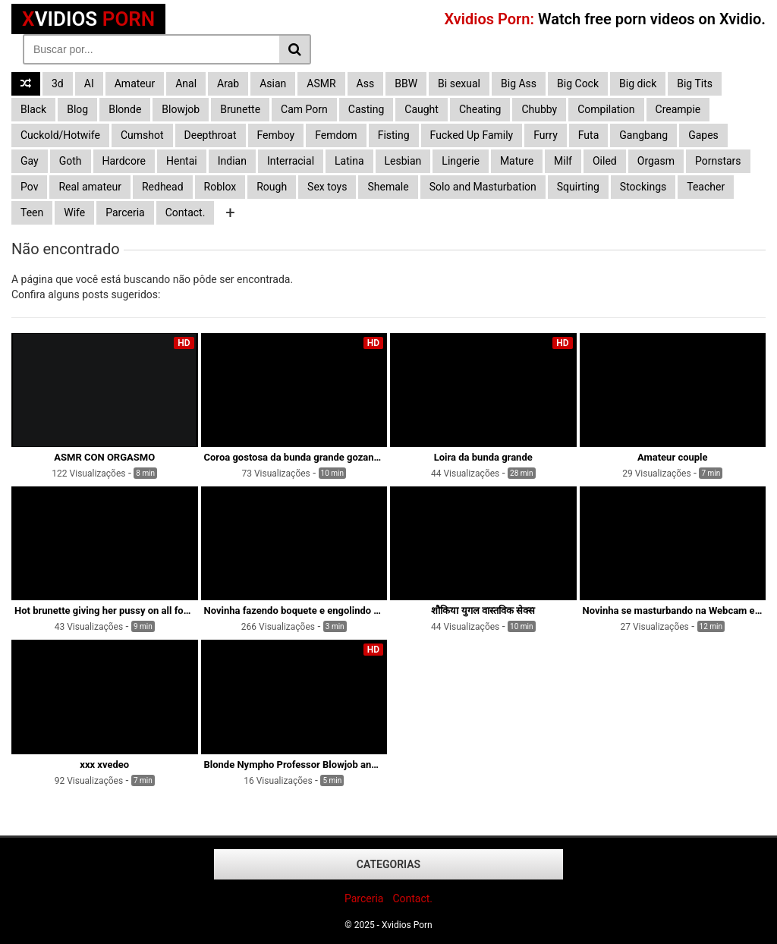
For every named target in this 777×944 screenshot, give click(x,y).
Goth (70, 161)
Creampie (678, 109)
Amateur (135, 83)
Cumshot (142, 135)
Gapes (703, 135)
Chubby (539, 109)
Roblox (220, 187)
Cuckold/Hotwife (60, 135)
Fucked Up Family (472, 135)
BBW (406, 83)
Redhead (163, 187)
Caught (421, 109)
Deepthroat (210, 135)
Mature (516, 161)
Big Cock (578, 83)
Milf (563, 161)
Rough (271, 187)
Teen (31, 212)
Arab (228, 83)
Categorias (388, 864)
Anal (186, 83)
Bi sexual (459, 83)
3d (58, 83)
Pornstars (718, 161)
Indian (232, 161)
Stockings (643, 187)
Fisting (394, 135)
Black (33, 109)
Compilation (605, 109)
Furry (545, 135)
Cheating (480, 109)
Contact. (185, 212)
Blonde (125, 109)
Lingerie (461, 161)
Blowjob (181, 109)
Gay (29, 161)
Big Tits (695, 83)
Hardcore (124, 161)
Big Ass (518, 83)
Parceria (125, 212)
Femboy (276, 135)
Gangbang (643, 135)
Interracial (290, 161)
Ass (366, 83)
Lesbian (403, 161)
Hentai (181, 161)
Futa (588, 135)
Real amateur (89, 187)
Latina (349, 161)
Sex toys (327, 187)
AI (89, 83)
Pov (29, 187)
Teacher (706, 187)
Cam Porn (304, 109)
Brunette (240, 109)
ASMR (321, 83)
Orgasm (656, 161)
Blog (77, 109)
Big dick (637, 83)
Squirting (578, 187)
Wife (74, 212)
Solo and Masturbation (482, 187)
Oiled (605, 161)
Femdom (336, 135)
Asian (273, 83)
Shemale (387, 187)
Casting (366, 109)
